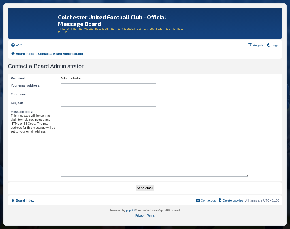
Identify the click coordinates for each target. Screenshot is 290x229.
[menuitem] (16, 45)
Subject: (17, 103)
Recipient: (18, 78)
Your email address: (25, 85)
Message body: (22, 111)
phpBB (130, 210)
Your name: (19, 94)
